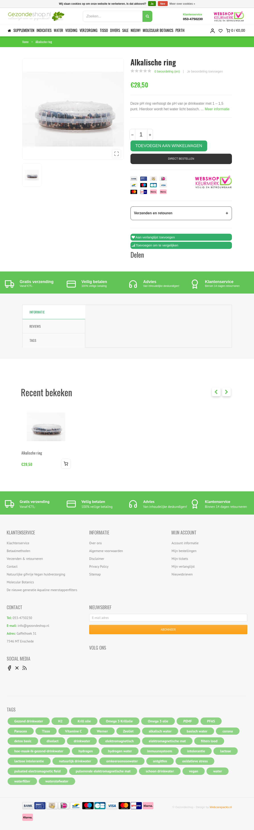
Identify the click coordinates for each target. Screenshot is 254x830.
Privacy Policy (99, 567)
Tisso (104, 30)
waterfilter (22, 781)
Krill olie (84, 721)
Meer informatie (217, 109)
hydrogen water (120, 751)
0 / (235, 31)
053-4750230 (193, 19)
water (217, 771)
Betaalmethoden (18, 551)
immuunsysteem (159, 751)
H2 (60, 721)
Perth (180, 30)
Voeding (71, 30)
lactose (225, 751)
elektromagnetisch (119, 741)
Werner (102, 731)
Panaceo (20, 731)
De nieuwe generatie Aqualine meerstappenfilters (42, 590)
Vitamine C (73, 731)
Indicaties (44, 30)
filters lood (209, 741)
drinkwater (82, 741)
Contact (12, 567)
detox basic (22, 741)
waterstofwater (56, 781)
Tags (32, 340)
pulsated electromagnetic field (37, 771)
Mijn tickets (179, 559)
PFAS (211, 721)
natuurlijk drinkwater (75, 761)
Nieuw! (135, 30)
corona (228, 731)
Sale (125, 30)
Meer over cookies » (182, 3)
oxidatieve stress (195, 761)
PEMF (187, 721)
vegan (193, 771)
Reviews (35, 326)
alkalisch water (160, 731)
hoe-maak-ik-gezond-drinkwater (38, 751)
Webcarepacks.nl (221, 807)
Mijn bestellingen (183, 551)
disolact (52, 741)
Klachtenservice (18, 543)
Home (25, 42)
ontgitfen (160, 761)
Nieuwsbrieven (182, 574)
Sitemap (95, 574)
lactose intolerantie (29, 761)
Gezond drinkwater (28, 721)
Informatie (37, 312)
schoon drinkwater (160, 771)
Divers (115, 30)
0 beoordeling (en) (167, 71)
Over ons (95, 543)
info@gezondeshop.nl (33, 626)
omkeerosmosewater (122, 761)
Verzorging (88, 30)
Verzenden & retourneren (25, 559)
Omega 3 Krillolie (119, 721)
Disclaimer (96, 559)
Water (58, 30)
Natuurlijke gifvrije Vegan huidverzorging (36, 574)
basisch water (197, 731)
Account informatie (184, 543)
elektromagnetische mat (167, 741)
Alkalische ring (43, 42)
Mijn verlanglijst (183, 567)
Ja (152, 3)
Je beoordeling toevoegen (205, 71)
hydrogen (85, 751)
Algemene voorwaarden (106, 551)
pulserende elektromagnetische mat (103, 771)
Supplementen (23, 30)
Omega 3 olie (158, 721)
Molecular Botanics (158, 30)
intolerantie (196, 751)
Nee (162, 3)
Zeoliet (128, 731)
